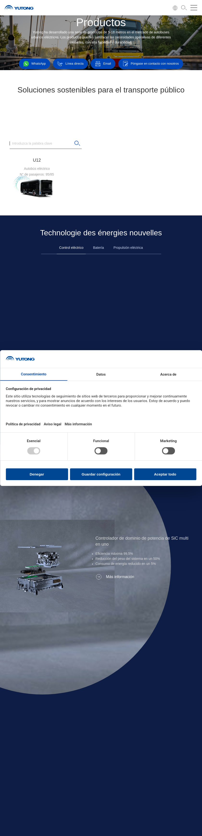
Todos (48, 109)
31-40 (75, 125)
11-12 (75, 109)
